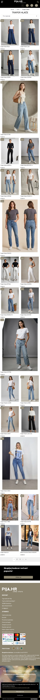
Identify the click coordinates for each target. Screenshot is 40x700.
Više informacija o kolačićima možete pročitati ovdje (16, 687)
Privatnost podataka (7, 620)
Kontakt (4, 617)
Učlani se (18, 577)
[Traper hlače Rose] (18, 48)
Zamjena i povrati (6, 624)
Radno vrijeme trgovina (8, 629)
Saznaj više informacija (10, 573)
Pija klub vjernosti (6, 627)
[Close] (20, 691)
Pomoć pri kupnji (6, 622)
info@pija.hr (5, 608)
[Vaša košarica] (36, 5)
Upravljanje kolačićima (8, 632)
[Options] (20, 695)
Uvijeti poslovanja (6, 615)
